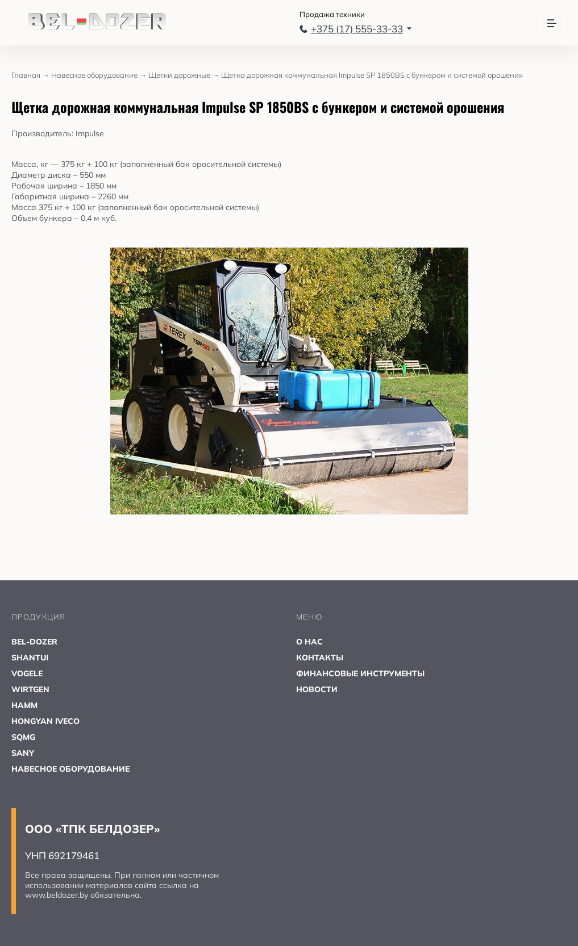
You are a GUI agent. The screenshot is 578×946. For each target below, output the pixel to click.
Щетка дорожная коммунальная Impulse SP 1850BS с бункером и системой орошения (372, 74)
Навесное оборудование (99, 74)
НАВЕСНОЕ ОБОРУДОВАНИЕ (70, 769)
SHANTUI (29, 657)
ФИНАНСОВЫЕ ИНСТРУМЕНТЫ (360, 673)
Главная (31, 74)
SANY (22, 753)
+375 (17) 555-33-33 (356, 29)
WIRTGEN (30, 689)
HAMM (24, 705)
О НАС (309, 642)
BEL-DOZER (34, 642)
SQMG (23, 737)
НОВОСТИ (317, 689)
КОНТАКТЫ (319, 657)
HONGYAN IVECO (45, 721)
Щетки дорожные (184, 74)
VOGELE (27, 673)
